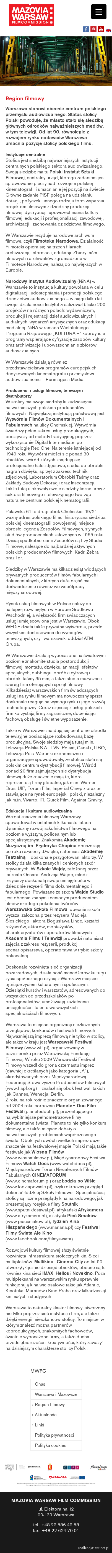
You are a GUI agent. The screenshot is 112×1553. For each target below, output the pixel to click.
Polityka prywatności (54, 1435)
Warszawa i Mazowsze (56, 1394)
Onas (40, 1384)
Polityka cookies (50, 1445)
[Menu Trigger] (98, 11)
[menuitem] (109, 31)
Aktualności (46, 1415)
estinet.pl (102, 1548)
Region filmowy (50, 1404)
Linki (39, 1425)
